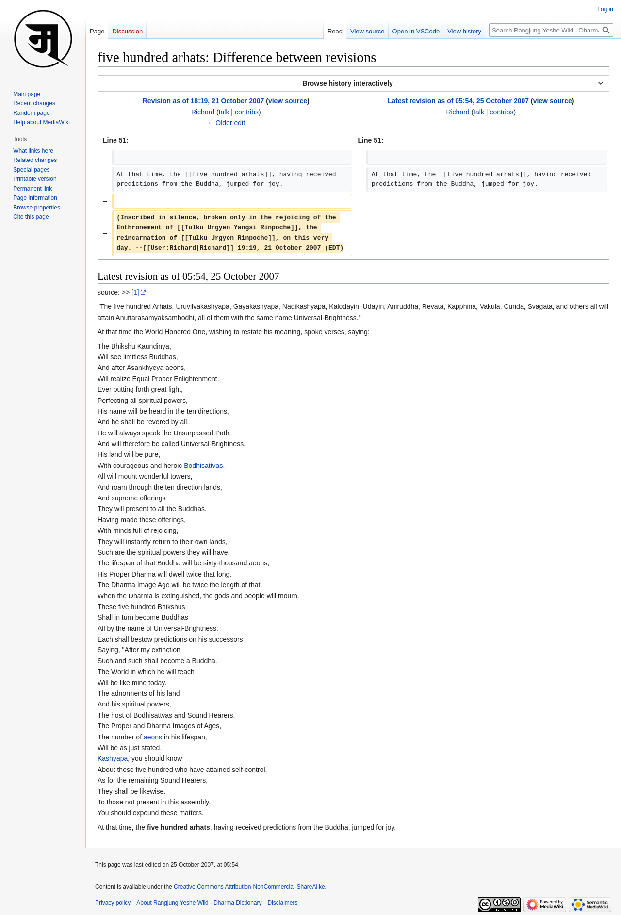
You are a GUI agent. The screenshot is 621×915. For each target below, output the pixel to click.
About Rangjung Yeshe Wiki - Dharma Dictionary (198, 902)
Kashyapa (113, 758)
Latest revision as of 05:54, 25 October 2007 (458, 101)
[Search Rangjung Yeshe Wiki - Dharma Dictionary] (551, 30)
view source (287, 101)
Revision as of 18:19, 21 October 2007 (203, 101)
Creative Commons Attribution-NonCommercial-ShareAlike (249, 886)
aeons (153, 737)
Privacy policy (113, 902)
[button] (353, 83)
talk (224, 112)
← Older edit (226, 123)
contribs (247, 112)
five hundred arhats (178, 827)
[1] (135, 292)
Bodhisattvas (203, 465)
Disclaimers (283, 902)
